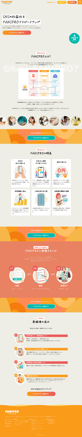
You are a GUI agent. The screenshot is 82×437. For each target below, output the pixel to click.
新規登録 (72, 2)
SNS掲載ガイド (50, 419)
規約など (16, 419)
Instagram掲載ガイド (51, 420)
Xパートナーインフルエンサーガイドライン (37, 427)
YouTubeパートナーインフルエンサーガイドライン (38, 424)
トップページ (9, 419)
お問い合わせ (52, 2)
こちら (33, 260)
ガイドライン (33, 419)
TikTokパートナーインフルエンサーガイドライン (38, 429)
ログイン (62, 2)
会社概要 (8, 423)
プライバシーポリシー (19, 423)
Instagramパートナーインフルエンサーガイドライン (38, 421)
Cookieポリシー (18, 424)
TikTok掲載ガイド (51, 423)
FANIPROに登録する (16, 33)
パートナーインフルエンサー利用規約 (21, 420)
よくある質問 (9, 421)
